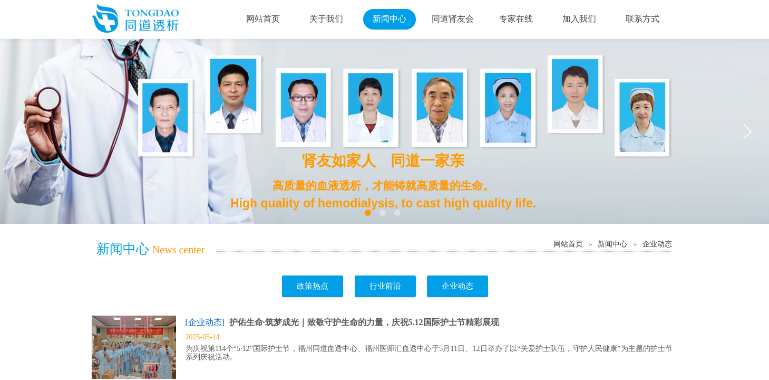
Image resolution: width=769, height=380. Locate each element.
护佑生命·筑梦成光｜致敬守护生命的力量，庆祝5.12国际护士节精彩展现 (364, 322)
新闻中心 (612, 244)
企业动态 (657, 244)
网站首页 (568, 244)
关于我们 (326, 18)
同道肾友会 (453, 18)
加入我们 (579, 18)
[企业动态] (205, 322)
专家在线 (516, 18)
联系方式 (642, 18)
